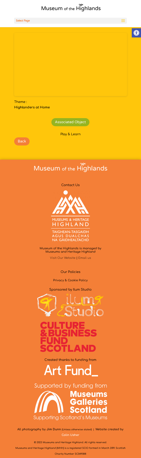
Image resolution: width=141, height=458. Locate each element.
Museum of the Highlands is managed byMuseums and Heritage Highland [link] (70, 250)
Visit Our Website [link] (62, 258)
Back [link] (22, 141)
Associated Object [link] (70, 122)
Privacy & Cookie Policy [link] (70, 280)
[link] (136, 32)
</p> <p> (70, 64)
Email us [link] (84, 258)
